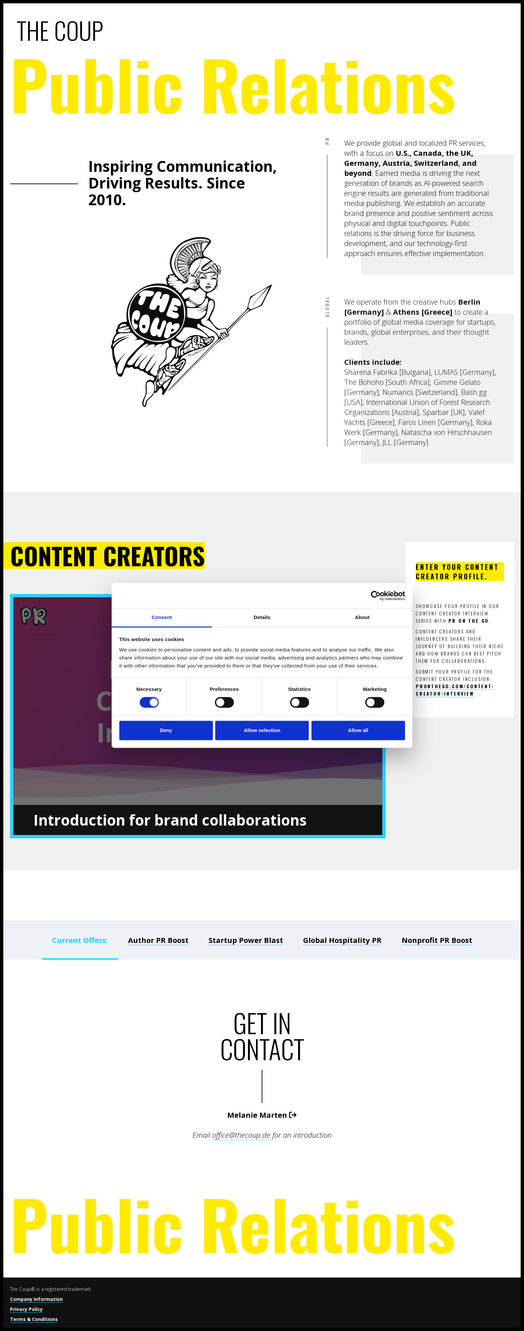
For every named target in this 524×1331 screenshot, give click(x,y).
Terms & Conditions (34, 1319)
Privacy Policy (26, 1309)
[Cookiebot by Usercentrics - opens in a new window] (376, 596)
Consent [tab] (162, 617)
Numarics (398, 485)
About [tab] (362, 617)
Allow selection (262, 730)
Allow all (358, 730)
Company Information (36, 1299)
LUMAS (446, 465)
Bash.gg (474, 485)
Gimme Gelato (457, 475)
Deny (166, 730)
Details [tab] (262, 617)
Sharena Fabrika (370, 465)
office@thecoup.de (241, 1135)
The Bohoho (364, 475)
